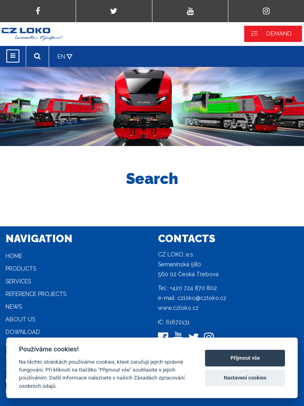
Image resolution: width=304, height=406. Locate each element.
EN (61, 56)
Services (18, 281)
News (14, 307)
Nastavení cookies (245, 378)
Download (23, 332)
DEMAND (279, 33)
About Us (20, 319)
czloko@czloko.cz (201, 298)
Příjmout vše (245, 358)
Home (14, 256)
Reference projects (36, 294)
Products (21, 269)
